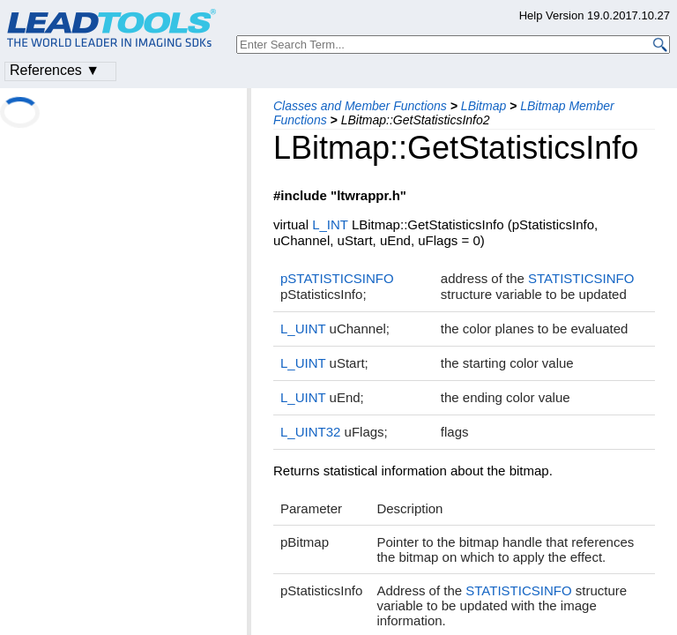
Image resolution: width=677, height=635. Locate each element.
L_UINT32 (310, 431)
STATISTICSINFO (581, 278)
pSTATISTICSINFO (337, 278)
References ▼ (55, 70)
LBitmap (483, 106)
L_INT (330, 224)
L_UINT (302, 328)
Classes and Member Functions (360, 106)
